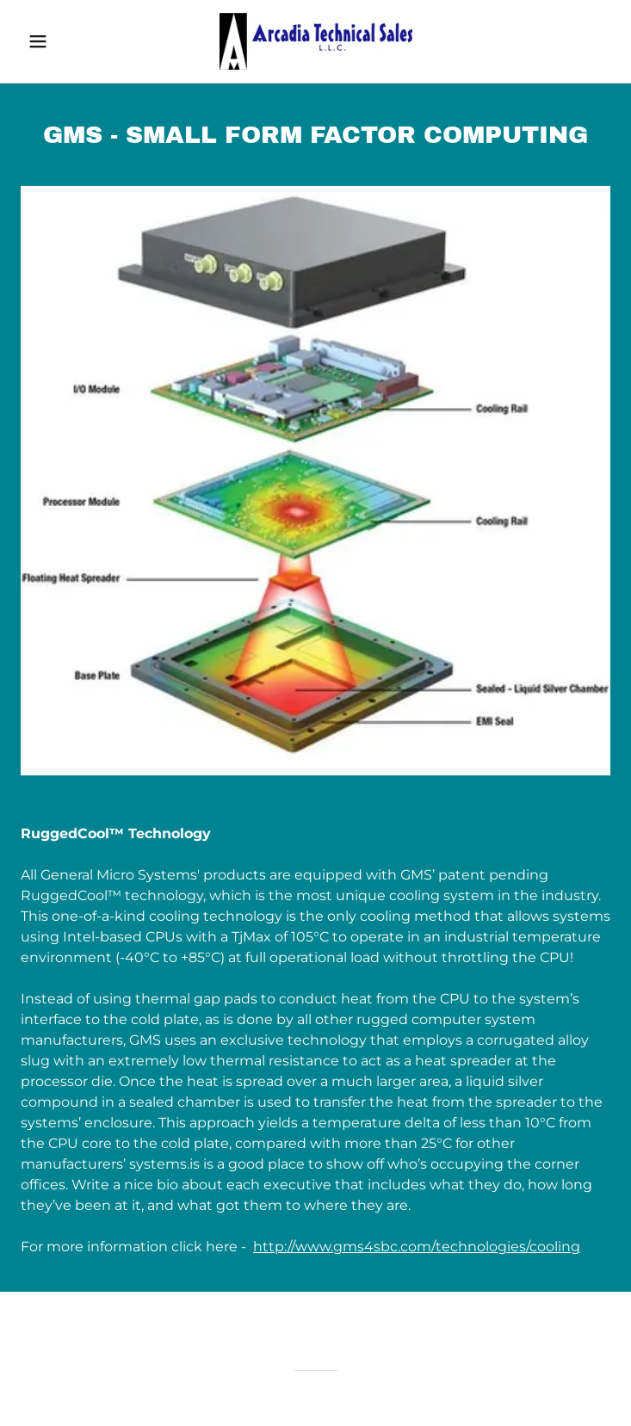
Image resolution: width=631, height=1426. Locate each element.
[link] (316, 41)
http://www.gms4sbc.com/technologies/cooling (416, 1246)
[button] (65, 41)
